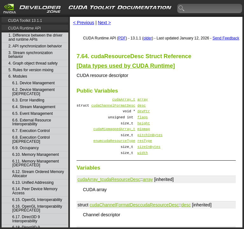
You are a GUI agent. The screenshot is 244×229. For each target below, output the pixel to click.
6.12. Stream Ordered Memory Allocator (38, 174)
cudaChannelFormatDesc (113, 107)
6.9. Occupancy (25, 148)
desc (141, 107)
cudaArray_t (123, 100)
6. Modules (18, 76)
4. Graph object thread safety (33, 63)
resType (144, 148)
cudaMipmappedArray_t (114, 134)
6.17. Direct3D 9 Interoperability (26, 219)
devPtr (143, 113)
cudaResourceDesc (120, 188)
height (143, 127)
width (142, 162)
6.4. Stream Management (33, 107)
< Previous (83, 22)
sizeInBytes (148, 155)
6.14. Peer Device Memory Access (35, 191)
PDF (122, 38)
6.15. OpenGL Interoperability (37, 200)
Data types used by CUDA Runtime (125, 66)
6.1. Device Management (33, 83)
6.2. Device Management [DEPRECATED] (33, 92)
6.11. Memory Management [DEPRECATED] (35, 163)
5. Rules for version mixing (31, 70)
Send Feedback (226, 38)
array (142, 100)
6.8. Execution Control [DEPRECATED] (31, 139)
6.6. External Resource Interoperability (31, 122)
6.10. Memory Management (35, 155)
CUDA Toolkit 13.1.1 (25, 20)
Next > (104, 22)
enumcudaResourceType (114, 148)
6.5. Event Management (32, 114)
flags (142, 120)
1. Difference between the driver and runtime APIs (36, 37)
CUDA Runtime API (24, 28)
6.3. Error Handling (28, 100)
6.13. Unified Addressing (33, 183)
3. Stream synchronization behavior (31, 55)
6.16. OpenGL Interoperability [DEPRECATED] (37, 208)
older (147, 38)
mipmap (143, 134)
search (182, 8)
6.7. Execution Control (31, 131)
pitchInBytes (149, 141)
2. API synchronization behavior (35, 46)
